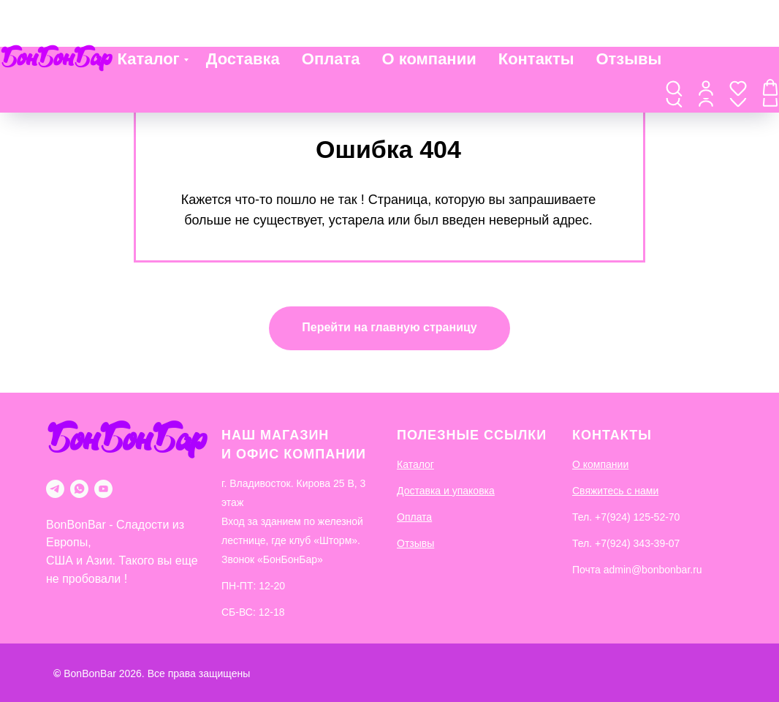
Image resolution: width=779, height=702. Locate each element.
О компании (428, 16)
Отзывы (628, 16)
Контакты (536, 16)
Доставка (243, 16)
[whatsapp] (79, 489)
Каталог (149, 16)
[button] (674, 52)
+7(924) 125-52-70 (637, 517)
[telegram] (55, 489)
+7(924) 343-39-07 (637, 543)
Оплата (331, 16)
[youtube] (103, 489)
